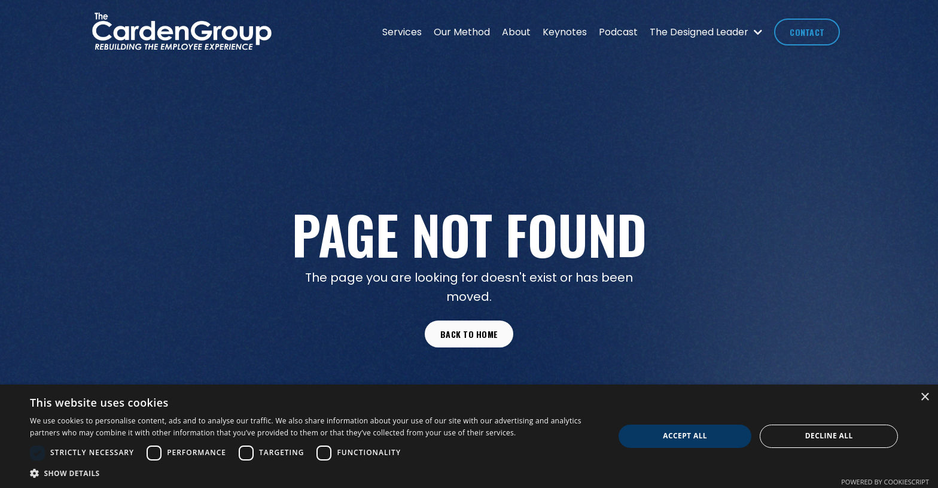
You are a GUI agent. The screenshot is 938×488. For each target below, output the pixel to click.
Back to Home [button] (469, 334)
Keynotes (565, 32)
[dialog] (469, 436)
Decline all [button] (829, 436)
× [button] (924, 397)
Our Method (462, 32)
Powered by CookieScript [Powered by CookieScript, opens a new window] (885, 481)
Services (402, 32)
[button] (313, 473)
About (516, 32)
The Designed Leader (706, 32)
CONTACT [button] (807, 32)
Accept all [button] (685, 436)
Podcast (618, 32)
